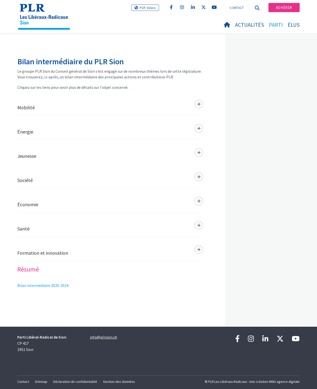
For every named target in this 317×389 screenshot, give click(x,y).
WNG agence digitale (284, 381)
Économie (27, 204)
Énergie (25, 132)
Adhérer (284, 7)
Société (25, 180)
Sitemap (41, 381)
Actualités (249, 24)
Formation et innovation (42, 253)
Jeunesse (26, 156)
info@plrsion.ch (103, 337)
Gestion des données (119, 381)
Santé (23, 229)
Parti (276, 24)
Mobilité (26, 107)
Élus (294, 24)
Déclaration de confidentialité (75, 381)
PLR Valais (148, 7)
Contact (237, 7)
